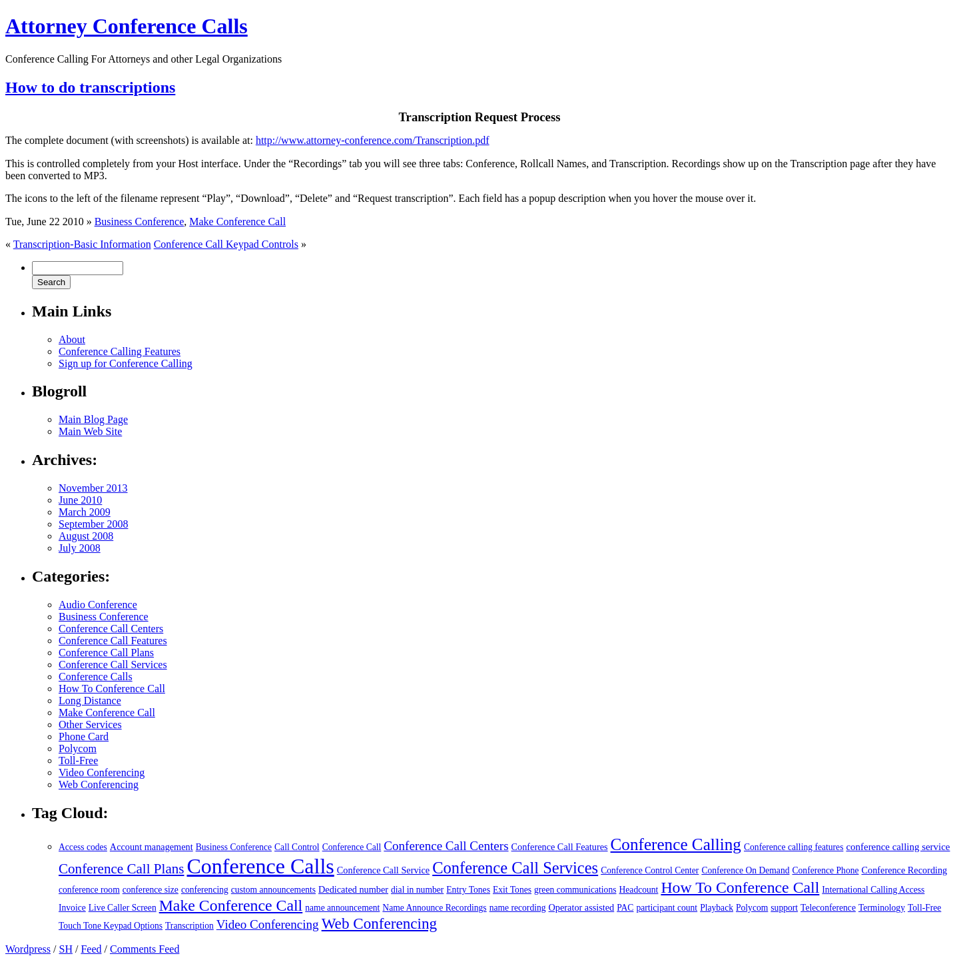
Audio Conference (98, 604)
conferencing (204, 890)
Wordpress (28, 949)
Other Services (90, 724)
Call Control (297, 847)
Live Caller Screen (123, 908)
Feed (91, 949)
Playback (716, 908)
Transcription (189, 926)
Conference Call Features (113, 640)
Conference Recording (905, 870)
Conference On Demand (745, 870)
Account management (151, 846)
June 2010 (80, 500)
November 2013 (93, 488)
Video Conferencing (102, 772)
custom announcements (273, 890)
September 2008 (93, 524)
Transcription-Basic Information (82, 244)
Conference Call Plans (106, 652)
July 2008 (80, 548)
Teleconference (828, 908)
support (784, 908)
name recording (517, 908)
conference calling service (898, 846)
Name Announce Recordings (434, 908)
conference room (89, 890)
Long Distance (90, 700)
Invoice (72, 908)
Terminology (881, 908)
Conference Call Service (383, 870)
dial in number (417, 890)
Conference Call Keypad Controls (226, 244)
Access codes (83, 847)
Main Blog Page (93, 419)
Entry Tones (468, 890)
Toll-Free (78, 760)
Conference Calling (676, 844)
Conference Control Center (650, 870)
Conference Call (352, 847)
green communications (575, 890)
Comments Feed (144, 949)
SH (65, 949)
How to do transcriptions (90, 87)
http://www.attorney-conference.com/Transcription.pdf (372, 140)
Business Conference (139, 221)
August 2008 (86, 536)
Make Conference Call (237, 221)
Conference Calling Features (119, 351)
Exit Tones (512, 890)
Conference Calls (96, 676)
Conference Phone (825, 870)
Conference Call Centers (111, 628)
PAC (625, 908)
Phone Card (84, 736)
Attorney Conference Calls (126, 26)
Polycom (78, 748)
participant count (666, 908)
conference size (150, 890)
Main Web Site (90, 431)
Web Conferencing (99, 784)
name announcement (342, 908)
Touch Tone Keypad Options (110, 926)
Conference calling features (793, 847)
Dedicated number (353, 889)
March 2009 (85, 512)
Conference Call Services (113, 664)
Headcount (639, 890)
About (72, 339)
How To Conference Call (112, 688)
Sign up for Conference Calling (125, 363)
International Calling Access (873, 890)
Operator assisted (582, 907)
